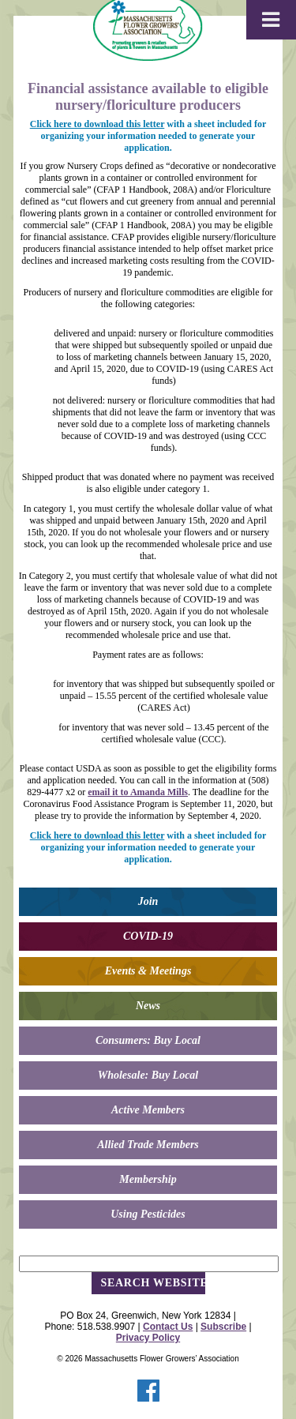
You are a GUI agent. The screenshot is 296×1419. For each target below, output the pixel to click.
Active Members (148, 1110)
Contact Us (168, 1326)
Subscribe (223, 1326)
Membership (147, 1179)
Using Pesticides (148, 1214)
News (148, 1006)
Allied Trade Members (148, 1145)
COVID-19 (148, 936)
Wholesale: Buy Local (148, 1075)
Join (148, 901)
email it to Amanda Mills (138, 792)
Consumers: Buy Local (148, 1040)
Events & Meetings (148, 971)
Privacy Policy (148, 1337)
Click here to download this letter (97, 124)
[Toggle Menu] (271, 19)
